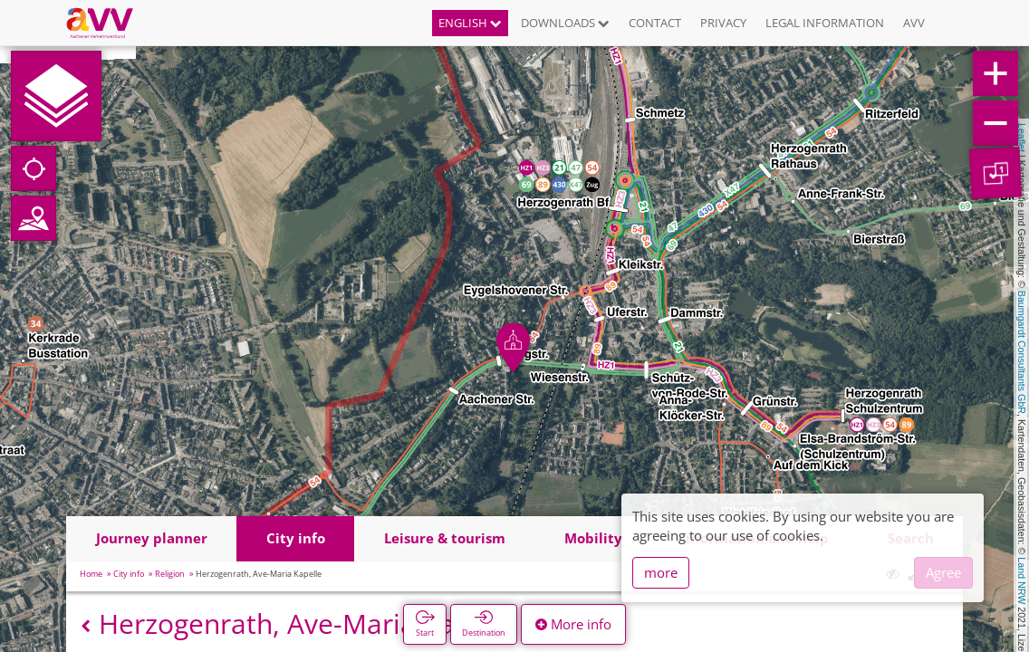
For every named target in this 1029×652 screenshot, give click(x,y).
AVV (914, 22)
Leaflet (1021, 137)
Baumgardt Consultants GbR (1021, 352)
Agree (943, 572)
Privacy (723, 22)
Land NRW (1021, 580)
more (661, 572)
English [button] (470, 22)
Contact (655, 22)
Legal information (824, 22)
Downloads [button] (565, 22)
